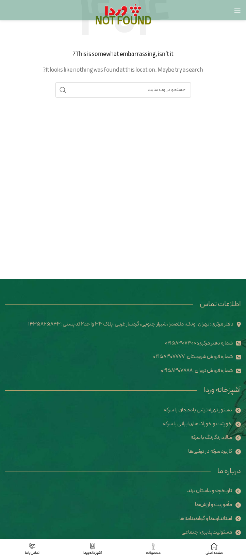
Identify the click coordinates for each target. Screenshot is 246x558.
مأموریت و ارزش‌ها (213, 505)
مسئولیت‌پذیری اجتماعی (206, 532)
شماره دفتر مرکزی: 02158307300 (199, 343)
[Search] (123, 90)
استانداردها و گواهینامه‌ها (205, 519)
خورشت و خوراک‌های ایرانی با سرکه (197, 424)
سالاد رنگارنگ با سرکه (211, 437)
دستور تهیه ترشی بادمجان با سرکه (198, 410)
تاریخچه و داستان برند (209, 491)
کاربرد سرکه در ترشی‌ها (210, 451)
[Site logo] (123, 10)
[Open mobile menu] (237, 10)
